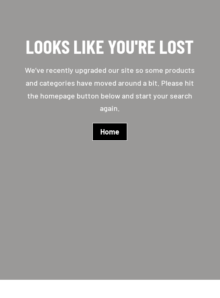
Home (109, 131)
